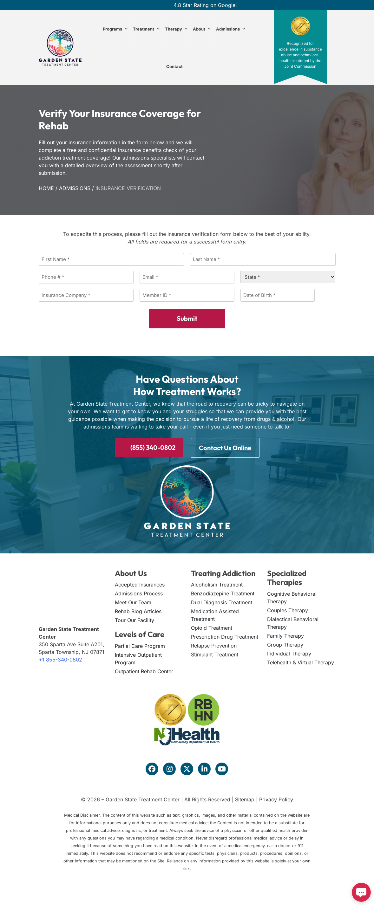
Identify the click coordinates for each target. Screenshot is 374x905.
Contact (174, 66)
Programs (115, 29)
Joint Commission (300, 66)
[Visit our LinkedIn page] (204, 768)
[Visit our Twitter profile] (186, 768)
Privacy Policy (276, 799)
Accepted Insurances (140, 584)
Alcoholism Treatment (217, 584)
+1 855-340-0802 (60, 659)
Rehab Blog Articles (138, 610)
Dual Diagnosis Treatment (221, 602)
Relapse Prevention (214, 645)
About (202, 29)
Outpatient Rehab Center (144, 671)
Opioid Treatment (211, 627)
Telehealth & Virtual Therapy (300, 662)
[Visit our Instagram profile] (169, 768)
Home (46, 188)
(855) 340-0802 (149, 447)
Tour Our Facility (134, 619)
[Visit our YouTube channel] (221, 768)
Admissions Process (139, 593)
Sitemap (244, 799)
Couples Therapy (287, 610)
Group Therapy (285, 644)
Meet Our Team (133, 602)
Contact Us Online (225, 447)
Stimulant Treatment (214, 654)
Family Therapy (285, 635)
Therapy (176, 29)
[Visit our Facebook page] (152, 768)
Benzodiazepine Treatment (222, 593)
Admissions (231, 29)
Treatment (146, 29)
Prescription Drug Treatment (224, 636)
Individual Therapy (289, 653)
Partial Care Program (140, 645)
